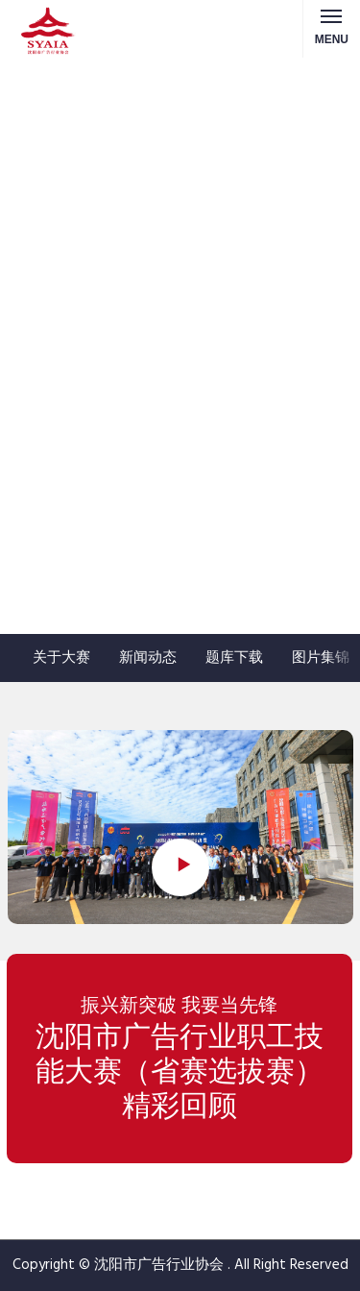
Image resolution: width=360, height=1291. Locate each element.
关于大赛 (61, 658)
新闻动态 (148, 658)
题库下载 (234, 658)
